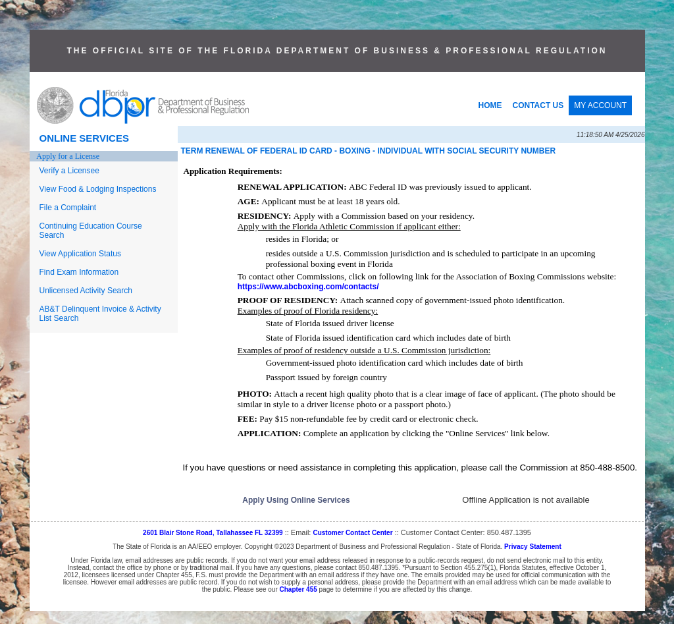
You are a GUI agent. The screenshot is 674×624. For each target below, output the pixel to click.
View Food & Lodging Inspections (98, 189)
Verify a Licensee (69, 170)
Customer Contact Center (352, 532)
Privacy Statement (532, 546)
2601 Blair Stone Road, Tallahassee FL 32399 (213, 532)
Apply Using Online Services (296, 500)
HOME (490, 105)
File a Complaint (68, 207)
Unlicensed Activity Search (85, 290)
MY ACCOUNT (600, 105)
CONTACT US (538, 105)
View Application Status (80, 253)
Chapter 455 (298, 589)
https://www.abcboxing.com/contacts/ (308, 286)
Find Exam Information (79, 272)
